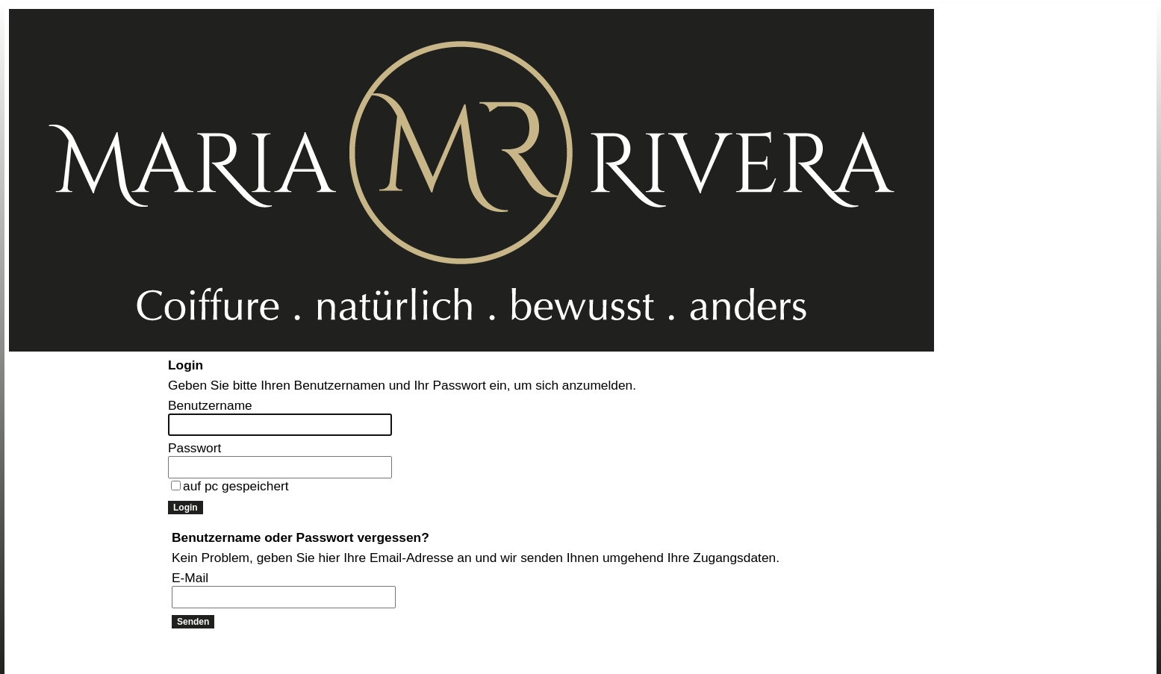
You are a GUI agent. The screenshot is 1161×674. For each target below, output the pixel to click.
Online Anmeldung (51, 378)
